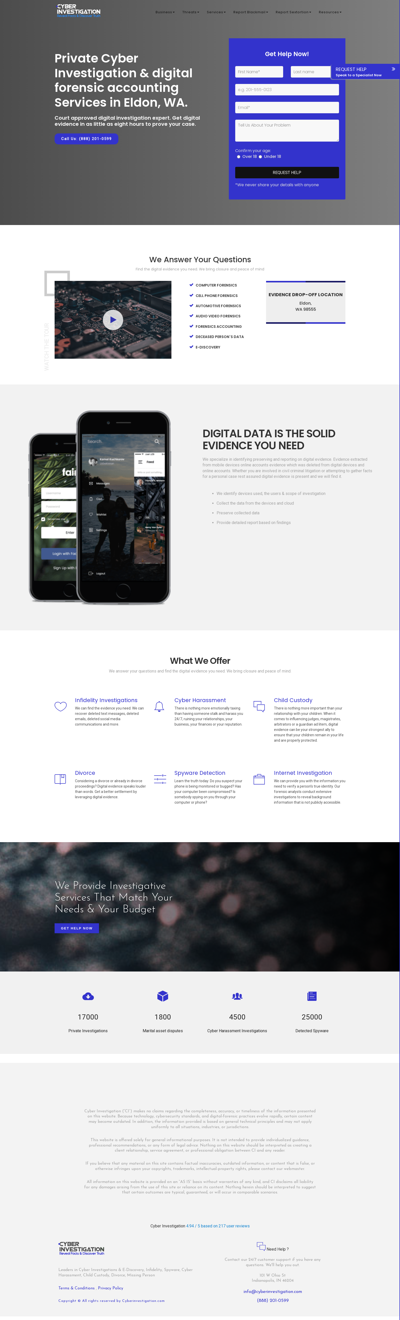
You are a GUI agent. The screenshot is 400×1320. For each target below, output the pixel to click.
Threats (190, 12)
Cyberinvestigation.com (143, 1304)
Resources (330, 12)
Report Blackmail (250, 12)
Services (216, 12)
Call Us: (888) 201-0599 (86, 138)
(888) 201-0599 (273, 1304)
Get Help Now (77, 932)
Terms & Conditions (77, 1292)
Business (165, 12)
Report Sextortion (293, 12)
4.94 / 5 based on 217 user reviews (218, 1229)
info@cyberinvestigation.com (273, 1295)
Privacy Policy (110, 1292)
